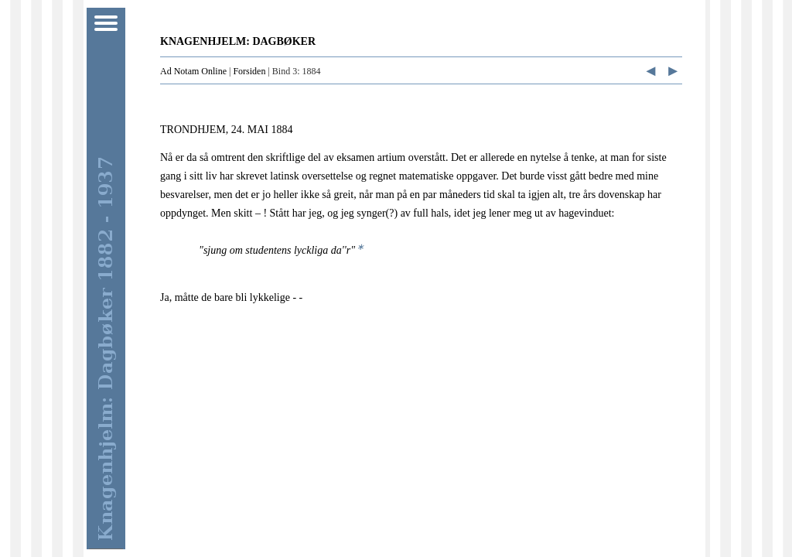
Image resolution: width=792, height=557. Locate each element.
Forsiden (249, 71)
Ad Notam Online (193, 71)
